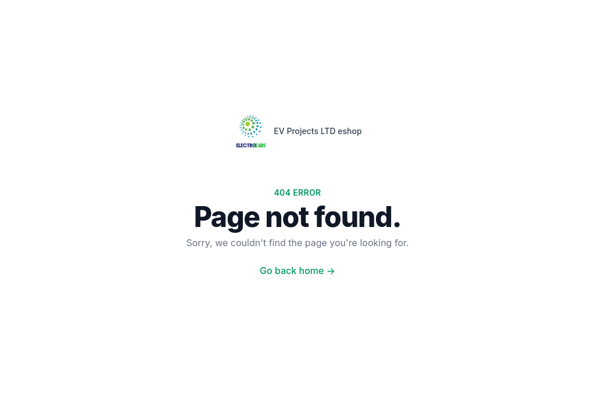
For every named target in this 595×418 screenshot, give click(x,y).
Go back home (297, 270)
